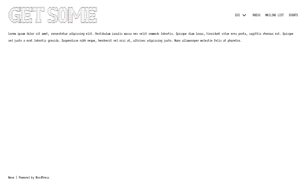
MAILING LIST (274, 15)
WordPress (42, 177)
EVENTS (293, 15)
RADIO (256, 15)
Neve (11, 177)
